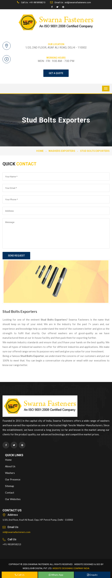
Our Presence (12, 479)
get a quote (56, 73)
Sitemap (9, 485)
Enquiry (92, 574)
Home (40, 150)
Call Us (19, 574)
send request (16, 255)
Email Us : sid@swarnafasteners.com (70, 2)
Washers (10, 472)
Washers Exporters (62, 150)
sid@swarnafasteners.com (16, 532)
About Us (10, 466)
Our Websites (13, 499)
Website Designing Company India (70, 568)
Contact (9, 492)
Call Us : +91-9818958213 (31, 2)
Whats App (56, 574)
